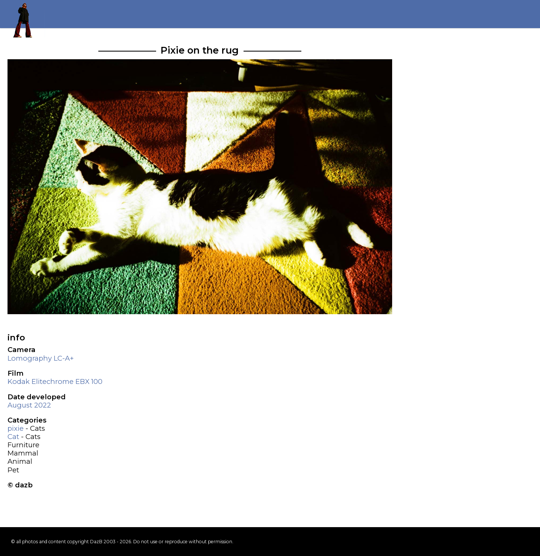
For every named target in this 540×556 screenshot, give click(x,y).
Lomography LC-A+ (41, 358)
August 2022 (29, 405)
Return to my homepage (26, 18)
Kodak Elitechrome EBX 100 (55, 381)
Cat (13, 436)
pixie (16, 428)
